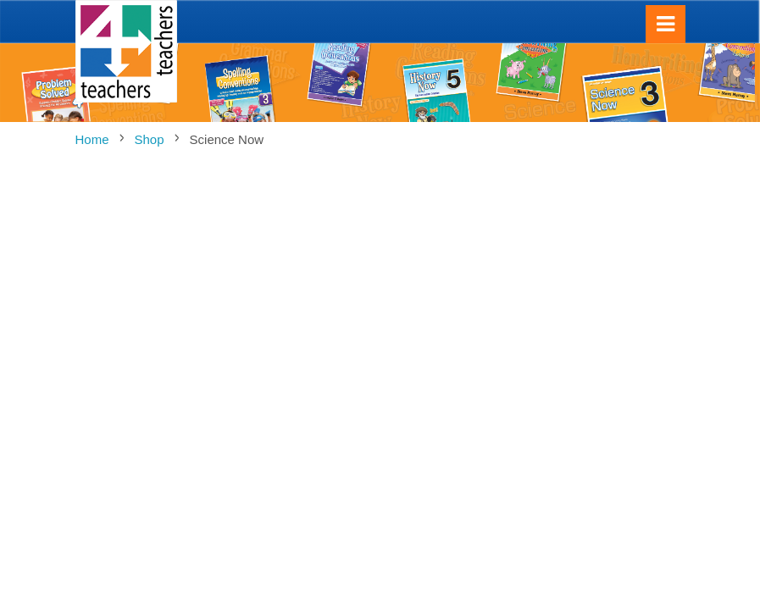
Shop (149, 139)
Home (92, 139)
